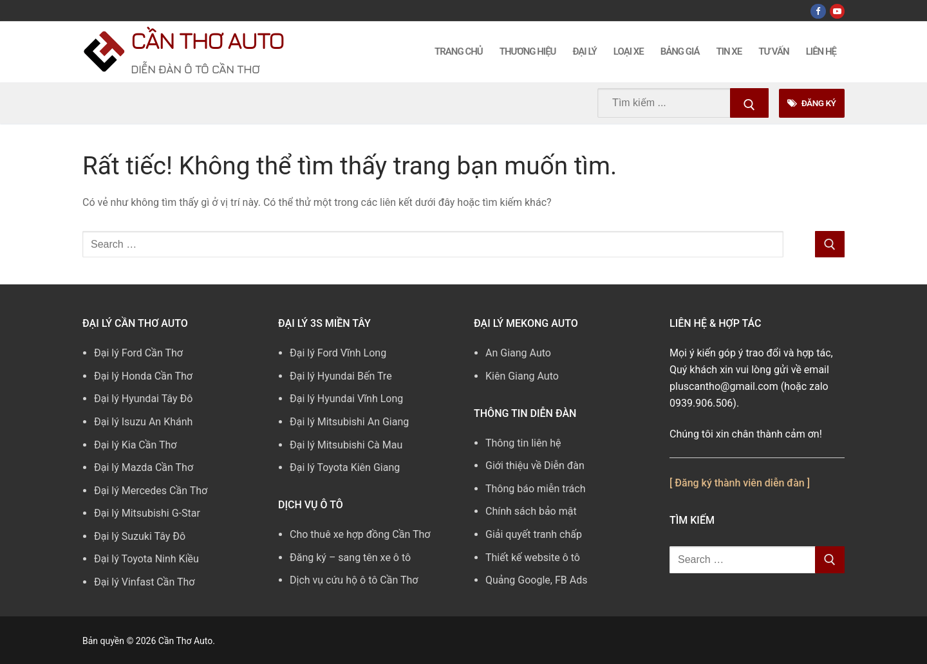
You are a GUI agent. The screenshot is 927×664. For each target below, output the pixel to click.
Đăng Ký (811, 103)
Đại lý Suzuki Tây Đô (139, 536)
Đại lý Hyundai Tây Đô (143, 398)
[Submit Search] (749, 103)
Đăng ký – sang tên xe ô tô (350, 557)
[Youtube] (837, 11)
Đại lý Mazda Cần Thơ (143, 467)
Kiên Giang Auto (522, 376)
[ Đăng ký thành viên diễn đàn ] (740, 483)
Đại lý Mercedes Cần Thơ (150, 490)
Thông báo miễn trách (535, 489)
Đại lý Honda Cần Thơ (143, 376)
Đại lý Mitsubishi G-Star (147, 513)
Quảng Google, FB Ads (536, 580)
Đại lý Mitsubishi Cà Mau (346, 445)
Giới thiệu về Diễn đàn (535, 465)
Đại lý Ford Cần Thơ (138, 353)
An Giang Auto (518, 353)
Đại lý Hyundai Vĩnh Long (346, 398)
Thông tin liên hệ (523, 443)
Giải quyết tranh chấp (533, 534)
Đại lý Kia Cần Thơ (135, 445)
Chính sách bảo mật (531, 511)
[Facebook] (817, 11)
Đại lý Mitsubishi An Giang (349, 422)
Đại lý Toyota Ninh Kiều (146, 559)
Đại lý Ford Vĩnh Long (338, 353)
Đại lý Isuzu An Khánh (143, 422)
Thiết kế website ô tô (532, 557)
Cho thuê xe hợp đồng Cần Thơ (360, 534)
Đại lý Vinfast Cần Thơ (144, 582)
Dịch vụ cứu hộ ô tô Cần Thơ (354, 580)
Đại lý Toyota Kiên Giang (345, 467)
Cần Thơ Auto (207, 40)
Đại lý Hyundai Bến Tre (341, 376)
